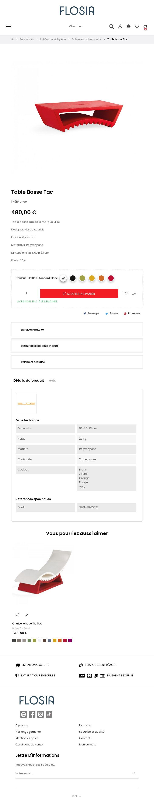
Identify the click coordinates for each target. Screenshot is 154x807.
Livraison (85, 725)
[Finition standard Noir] (72, 278)
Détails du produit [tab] (28, 380)
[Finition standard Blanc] (63, 278)
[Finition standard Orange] (101, 278)
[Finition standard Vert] (82, 278)
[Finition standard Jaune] (91, 278)
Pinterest (134, 313)
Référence (20, 201)
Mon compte (87, 744)
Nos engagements (28, 732)
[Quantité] (26, 293)
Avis (52, 380)
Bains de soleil (21, 628)
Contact (84, 738)
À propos (21, 725)
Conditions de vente (29, 744)
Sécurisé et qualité (91, 732)
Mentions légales (26, 738)
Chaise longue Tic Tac (27, 623)
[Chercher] (92, 26)
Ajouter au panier (79, 294)
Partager (93, 313)
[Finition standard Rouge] (111, 278)
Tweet (114, 313)
